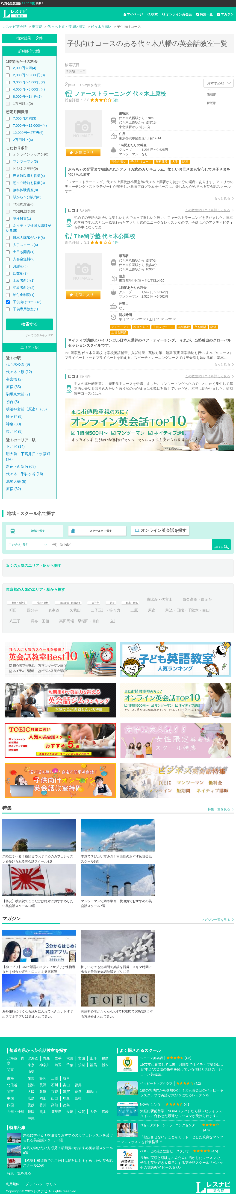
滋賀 (66, 1090)
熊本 (42, 1110)
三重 (54, 1076)
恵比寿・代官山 (194, 598)
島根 (78, 1096)
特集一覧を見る (219, 807)
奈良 (78, 1090)
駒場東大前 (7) (18, 394)
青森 (46, 1056)
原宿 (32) (13, 489)
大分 (93, 1110)
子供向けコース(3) (27, 302)
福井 (78, 1083)
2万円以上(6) (23, 140)
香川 (42, 1103)
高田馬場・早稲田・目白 (134, 619)
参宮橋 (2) (14, 379)
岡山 (42, 1096)
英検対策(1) (22, 218)
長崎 (69, 1110)
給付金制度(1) (23, 295)
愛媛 (31, 1103)
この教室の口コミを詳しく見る (202, 215)
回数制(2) (20, 273)
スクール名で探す (99, 530)
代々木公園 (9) (18, 364)
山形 (93, 1056)
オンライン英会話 (177, 14)
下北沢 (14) (15, 446)
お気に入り (89, 157)
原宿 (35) (13, 387)
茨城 (81, 1063)
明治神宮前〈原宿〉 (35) (26, 409)
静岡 (42, 1076)
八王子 (69, 619)
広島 (31, 1096)
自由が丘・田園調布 (86, 598)
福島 (105, 1056)
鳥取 (66, 1096)
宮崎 (105, 1110)
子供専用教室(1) (25, 309)
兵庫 (42, 1090)
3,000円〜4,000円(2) (29, 82)
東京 (31, 1063)
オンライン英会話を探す (161, 530)
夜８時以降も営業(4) (29, 176)
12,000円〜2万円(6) (28, 133)
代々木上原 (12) (19, 372)
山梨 (31, 1070)
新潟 (31, 1083)
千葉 (69, 1063)
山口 (54, 1096)
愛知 (31, 1076)
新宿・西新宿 (20, 598)
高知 (54, 1103)
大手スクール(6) (25, 245)
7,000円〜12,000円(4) (30, 125)
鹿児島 (56, 1110)
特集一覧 (204, 14)
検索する (29, 324)
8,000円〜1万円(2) (27, 96)
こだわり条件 (18, 543)
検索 (153, 14)
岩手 (58, 1056)
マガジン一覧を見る (215, 918)
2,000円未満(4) (24, 68)
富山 (66, 1083)
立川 (168, 619)
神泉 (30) (13, 424)
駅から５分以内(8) (27, 197)
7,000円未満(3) (24, 118)
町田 (52, 608)
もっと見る (217, 203)
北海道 (33, 1056)
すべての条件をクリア (39, 335)
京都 (54, 1090)
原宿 (191, 608)
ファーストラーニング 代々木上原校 (125, 98)
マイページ (133, 14)
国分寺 (72, 608)
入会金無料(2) (23, 259)
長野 (42, 1083)
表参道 (93, 608)
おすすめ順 (215, 83)
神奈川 (44, 1063)
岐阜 (66, 1076)
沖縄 (31, 1116)
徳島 (66, 1103)
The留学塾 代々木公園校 (109, 253)
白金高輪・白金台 (24, 608)
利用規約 (13, 1182)
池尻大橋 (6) (16, 481)
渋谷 (138, 598)
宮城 (81, 1056)
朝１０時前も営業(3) (29, 183)
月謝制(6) (20, 266)
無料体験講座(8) (25, 190)
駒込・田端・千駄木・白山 (31, 619)
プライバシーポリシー (42, 1182)
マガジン (225, 14)
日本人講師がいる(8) (29, 238)
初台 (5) (12, 402)
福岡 (31, 1110)
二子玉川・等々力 (145, 608)
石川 (54, 1083)
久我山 (114, 608)
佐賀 (81, 1110)
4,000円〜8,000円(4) (29, 89)
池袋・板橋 (51, 598)
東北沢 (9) (14, 431)
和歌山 (91, 1090)
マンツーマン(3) (25, 161)
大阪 (31, 1090)
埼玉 (58, 1063)
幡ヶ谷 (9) (14, 416)
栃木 (105, 1063)
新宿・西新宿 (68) (21, 466)
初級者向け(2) (23, 288)
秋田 (69, 1056)
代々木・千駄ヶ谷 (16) (24, 474)
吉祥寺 (119, 598)
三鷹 (173, 608)
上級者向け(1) (23, 280)
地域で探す (38, 530)
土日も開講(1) (23, 252)
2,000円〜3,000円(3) (29, 75)
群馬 (93, 1063)
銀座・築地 (162, 598)
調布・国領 (94, 619)
